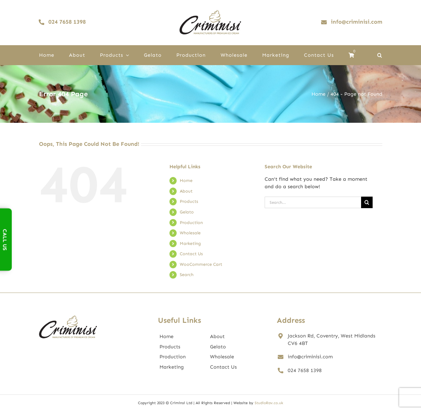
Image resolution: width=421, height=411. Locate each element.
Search (186, 274)
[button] (379, 55)
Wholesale (190, 233)
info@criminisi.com (310, 357)
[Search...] (313, 202)
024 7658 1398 (305, 370)
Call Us (5, 239)
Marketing (190, 243)
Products (189, 201)
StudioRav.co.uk (269, 403)
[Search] (367, 202)
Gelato (187, 212)
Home (186, 180)
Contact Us (191, 253)
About (186, 191)
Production (191, 222)
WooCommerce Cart (201, 264)
